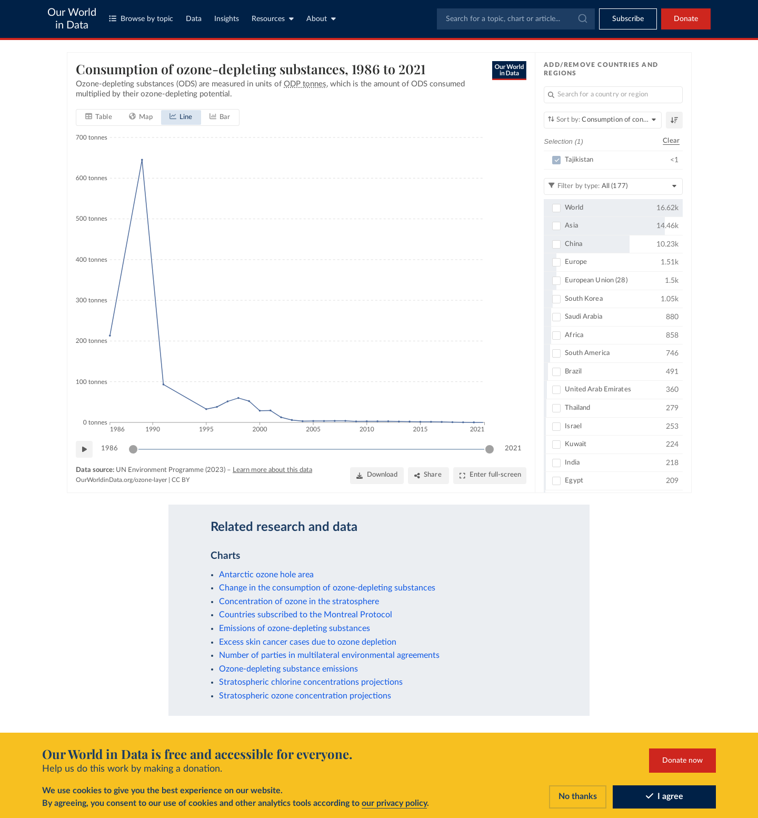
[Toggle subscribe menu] (628, 18)
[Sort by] (603, 120)
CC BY (181, 480)
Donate (686, 19)
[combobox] (516, 18)
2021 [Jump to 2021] (513, 448)
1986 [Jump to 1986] (109, 448)
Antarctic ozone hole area (266, 574)
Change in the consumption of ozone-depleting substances (327, 588)
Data (194, 19)
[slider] (133, 448)
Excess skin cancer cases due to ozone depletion (307, 642)
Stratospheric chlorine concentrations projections (311, 682)
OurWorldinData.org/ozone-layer (121, 480)
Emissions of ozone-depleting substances (294, 628)
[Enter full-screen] (489, 475)
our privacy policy (394, 803)
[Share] (428, 475)
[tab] (99, 117)
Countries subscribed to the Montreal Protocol (305, 614)
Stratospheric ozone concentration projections (305, 696)
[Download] (376, 475)
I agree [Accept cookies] (664, 796)
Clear (671, 140)
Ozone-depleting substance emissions (288, 669)
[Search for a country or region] (613, 94)
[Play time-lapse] (84, 448)
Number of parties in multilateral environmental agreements (329, 655)
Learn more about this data (272, 469)
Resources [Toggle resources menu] (273, 19)
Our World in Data (71, 19)
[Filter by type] (613, 186)
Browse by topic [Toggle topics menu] (141, 19)
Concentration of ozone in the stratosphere (299, 601)
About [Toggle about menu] (321, 19)
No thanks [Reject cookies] (577, 796)
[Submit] (582, 19)
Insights (226, 19)
